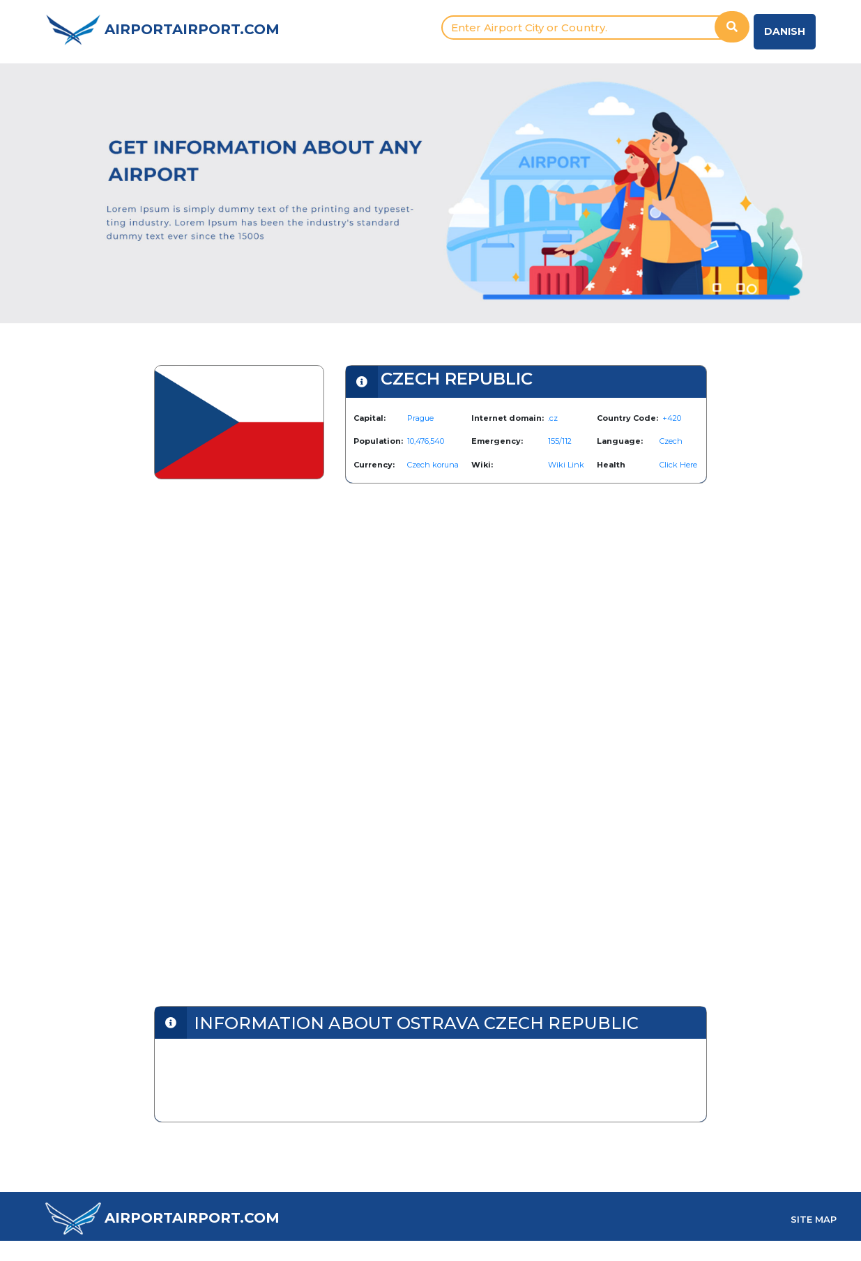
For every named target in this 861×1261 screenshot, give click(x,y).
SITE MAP (814, 1219)
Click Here (678, 465)
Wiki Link (566, 465)
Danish (784, 31)
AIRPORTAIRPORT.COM (192, 29)
